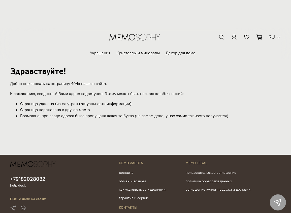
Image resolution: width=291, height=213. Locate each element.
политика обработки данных (209, 181)
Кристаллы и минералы (138, 52)
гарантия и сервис (134, 198)
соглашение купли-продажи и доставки (218, 189)
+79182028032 (27, 179)
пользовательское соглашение (211, 172)
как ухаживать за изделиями (142, 189)
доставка (126, 172)
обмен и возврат (132, 181)
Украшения (100, 52)
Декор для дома (180, 52)
